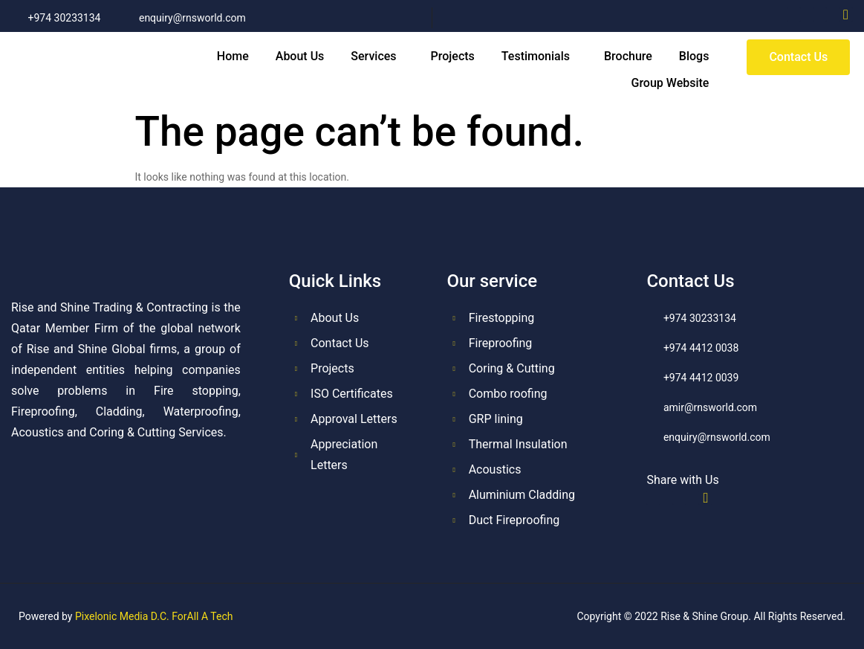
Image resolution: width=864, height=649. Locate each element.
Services (373, 56)
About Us (300, 56)
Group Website (670, 83)
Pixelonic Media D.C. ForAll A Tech (154, 616)
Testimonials (535, 56)
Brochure (628, 56)
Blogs (694, 56)
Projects (453, 56)
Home (233, 56)
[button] (377, 56)
